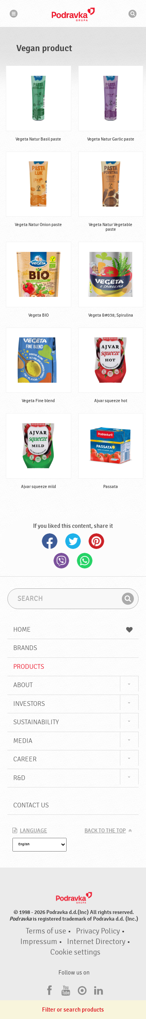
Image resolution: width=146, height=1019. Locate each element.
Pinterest (96, 541)
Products (28, 666)
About (23, 685)
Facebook (50, 541)
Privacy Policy (98, 931)
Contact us (31, 805)
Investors (29, 703)
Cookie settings (75, 952)
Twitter (73, 541)
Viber (61, 560)
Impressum (38, 941)
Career (25, 759)
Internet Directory (96, 941)
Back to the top (105, 831)
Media (22, 741)
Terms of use (46, 931)
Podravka (73, 14)
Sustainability (36, 722)
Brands (25, 648)
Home (73, 629)
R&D (19, 778)
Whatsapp (85, 560)
